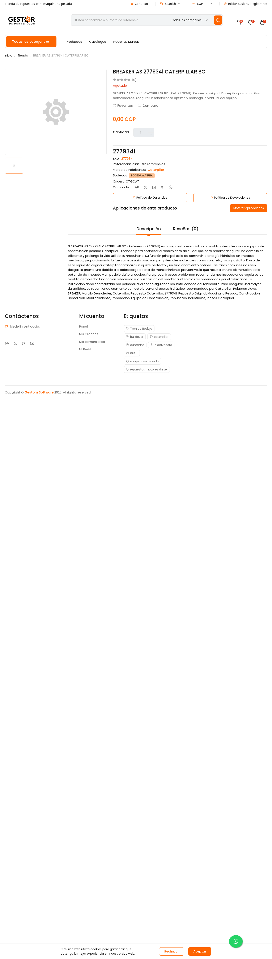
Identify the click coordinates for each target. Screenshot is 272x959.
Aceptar (199, 951)
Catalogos (97, 41)
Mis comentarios (92, 341)
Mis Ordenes (88, 334)
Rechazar (171, 951)
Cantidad (121, 132)
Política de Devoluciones (230, 197)
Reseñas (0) (186, 229)
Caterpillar (156, 169)
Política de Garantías (150, 197)
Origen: (118, 181)
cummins (135, 345)
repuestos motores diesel (146, 369)
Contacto (139, 3)
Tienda (22, 55)
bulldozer (134, 337)
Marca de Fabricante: (129, 169)
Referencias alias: (126, 164)
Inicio (8, 55)
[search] (218, 20)
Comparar (149, 105)
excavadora (161, 345)
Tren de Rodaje (139, 329)
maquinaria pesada (142, 361)
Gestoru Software (39, 392)
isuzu (131, 353)
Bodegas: (120, 175)
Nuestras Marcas (126, 41)
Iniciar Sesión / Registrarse (245, 3)
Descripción (148, 229)
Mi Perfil (85, 349)
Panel (83, 326)
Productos (74, 41)
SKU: (116, 158)
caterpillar (159, 337)
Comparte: (121, 187)
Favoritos (123, 105)
